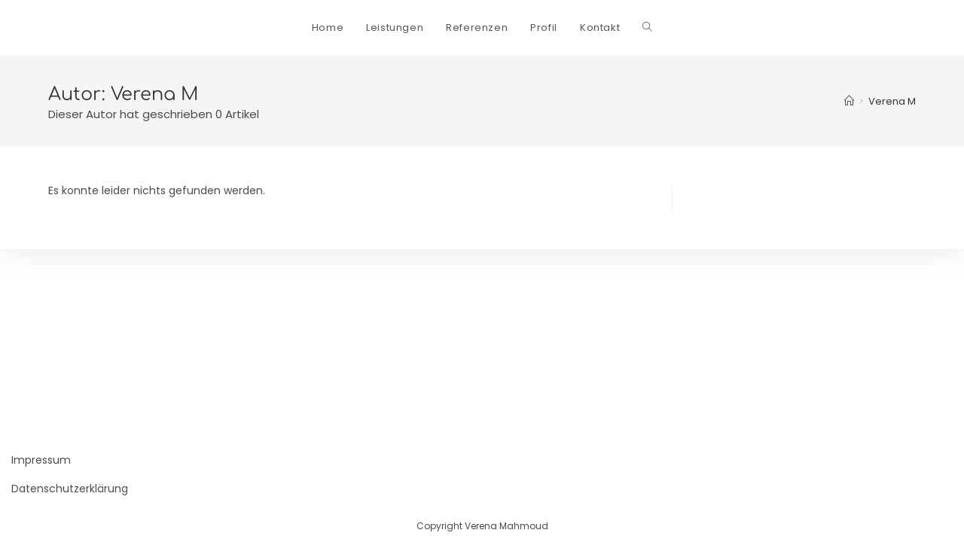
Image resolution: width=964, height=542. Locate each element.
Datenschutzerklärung (69, 488)
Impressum (41, 459)
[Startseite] (849, 101)
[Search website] (647, 28)
